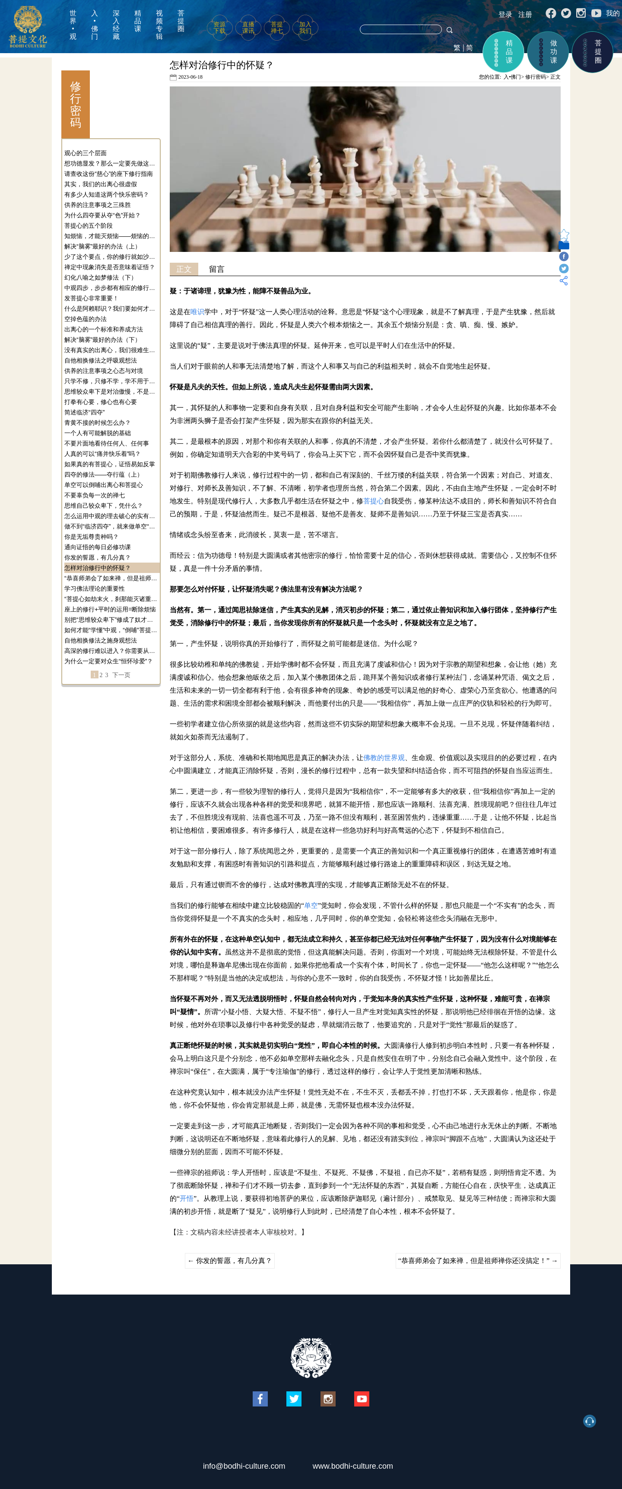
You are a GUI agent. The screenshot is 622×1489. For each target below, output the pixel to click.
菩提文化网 (28, 27)
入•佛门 (94, 25)
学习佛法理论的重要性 (94, 588)
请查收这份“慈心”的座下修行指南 (108, 173)
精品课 (137, 21)
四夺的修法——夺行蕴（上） (103, 474)
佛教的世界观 (384, 757)
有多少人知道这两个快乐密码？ (106, 194)
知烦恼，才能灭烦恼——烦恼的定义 (111, 235)
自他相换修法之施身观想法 (100, 640)
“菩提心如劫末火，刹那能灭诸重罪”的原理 (111, 598)
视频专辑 (159, 25)
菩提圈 (181, 21)
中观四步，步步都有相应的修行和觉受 (111, 287)
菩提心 (373, 501)
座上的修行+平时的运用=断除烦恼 (110, 609)
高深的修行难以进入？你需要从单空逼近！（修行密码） (111, 650)
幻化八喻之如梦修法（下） (100, 277)
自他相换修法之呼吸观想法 (100, 360)
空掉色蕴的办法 (85, 318)
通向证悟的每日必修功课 (97, 547)
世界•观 (73, 25)
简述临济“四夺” (84, 412)
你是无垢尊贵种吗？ (91, 536)
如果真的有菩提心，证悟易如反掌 (109, 464)
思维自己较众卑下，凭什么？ (103, 505)
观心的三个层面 (85, 153)
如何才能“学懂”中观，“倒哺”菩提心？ (111, 630)
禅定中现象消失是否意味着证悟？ (109, 267)
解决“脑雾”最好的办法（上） (102, 246)
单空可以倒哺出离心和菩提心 (103, 484)
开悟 (187, 1198)
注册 (525, 14)
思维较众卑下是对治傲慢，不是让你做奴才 (111, 391)
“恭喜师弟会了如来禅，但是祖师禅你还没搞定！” (111, 578)
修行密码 (535, 77)
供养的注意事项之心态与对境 (103, 370)
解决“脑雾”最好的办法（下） (102, 339)
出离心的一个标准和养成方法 (103, 329)
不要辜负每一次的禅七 (94, 495)
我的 (613, 13)
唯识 (197, 311)
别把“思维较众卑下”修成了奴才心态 (111, 619)
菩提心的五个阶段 (88, 225)
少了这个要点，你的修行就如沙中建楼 (111, 256)
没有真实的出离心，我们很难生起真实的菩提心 (111, 350)
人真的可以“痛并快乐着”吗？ (102, 453)
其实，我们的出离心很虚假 (100, 184)
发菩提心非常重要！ (91, 298)
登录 (505, 14)
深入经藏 (116, 25)
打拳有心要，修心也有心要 (100, 401)
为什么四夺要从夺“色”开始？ (102, 215)
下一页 (121, 675)
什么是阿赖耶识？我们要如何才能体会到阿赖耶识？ (111, 308)
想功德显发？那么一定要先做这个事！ (111, 163)
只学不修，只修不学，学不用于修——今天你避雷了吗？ (111, 381)
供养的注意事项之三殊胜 (97, 204)
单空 (311, 905)
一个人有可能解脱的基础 (97, 433)
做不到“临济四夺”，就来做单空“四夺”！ (111, 526)
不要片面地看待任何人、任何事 (106, 443)
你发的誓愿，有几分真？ (97, 557)
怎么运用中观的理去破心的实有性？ (111, 515)
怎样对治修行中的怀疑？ (97, 567)
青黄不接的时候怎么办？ (97, 422)
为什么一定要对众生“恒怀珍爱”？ (108, 661)
